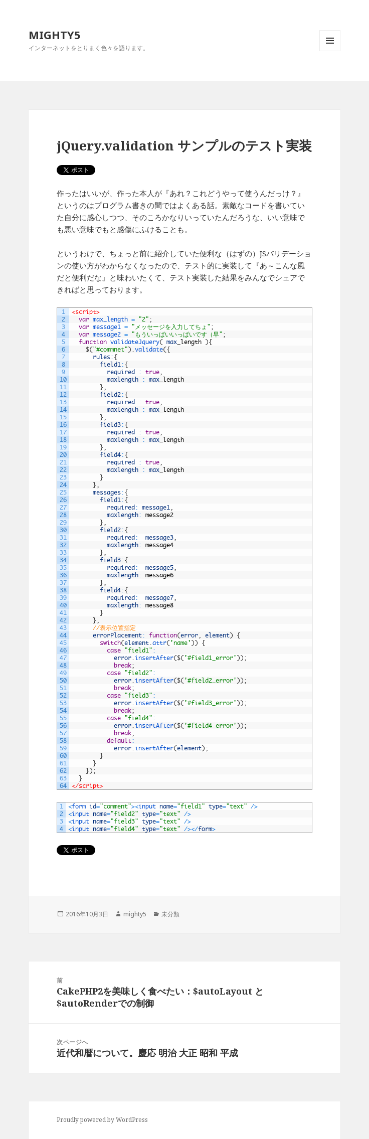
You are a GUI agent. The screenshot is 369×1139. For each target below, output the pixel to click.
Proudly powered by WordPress (102, 1119)
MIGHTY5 (55, 34)
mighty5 (134, 914)
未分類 (170, 914)
